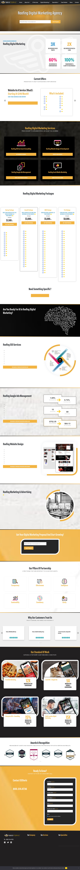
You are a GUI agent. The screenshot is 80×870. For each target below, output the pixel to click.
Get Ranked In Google (21, 154)
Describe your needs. (52, 808)
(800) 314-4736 (9, 839)
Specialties (55, 2)
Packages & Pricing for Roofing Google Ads (20, 421)
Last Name (50, 787)
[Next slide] (75, 101)
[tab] (38, 642)
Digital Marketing (44, 2)
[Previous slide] (5, 101)
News (71, 2)
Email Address (51, 798)
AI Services (35, 2)
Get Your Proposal (23, 103)
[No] (78, 868)
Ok (66, 868)
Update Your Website (57, 154)
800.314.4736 (20, 789)
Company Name (51, 792)
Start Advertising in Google (21, 177)
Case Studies (64, 2)
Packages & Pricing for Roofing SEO (20, 367)
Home (20, 2)
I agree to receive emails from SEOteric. (54, 816)
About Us (27, 2)
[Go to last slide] (2, 633)
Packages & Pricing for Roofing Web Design (20, 466)
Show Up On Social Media (57, 177)
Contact (77, 2)
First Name (50, 781)
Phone (50, 803)
